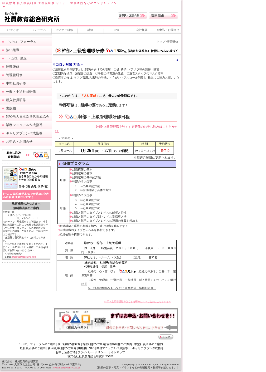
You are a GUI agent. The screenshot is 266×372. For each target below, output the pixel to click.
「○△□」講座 (16, 58)
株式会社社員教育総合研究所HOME (90, 356)
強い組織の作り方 (69, 344)
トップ (161, 41)
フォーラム (39, 30)
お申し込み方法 (66, 352)
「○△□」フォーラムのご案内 (37, 344)
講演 (90, 30)
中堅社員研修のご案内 (148, 344)
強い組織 (12, 50)
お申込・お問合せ (167, 30)
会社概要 (142, 30)
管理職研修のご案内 (119, 344)
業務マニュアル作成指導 (24, 125)
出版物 (11, 108)
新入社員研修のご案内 (62, 348)
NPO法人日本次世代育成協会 (27, 116)
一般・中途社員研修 (21, 91)
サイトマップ (116, 352)
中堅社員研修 (16, 83)
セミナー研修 (64, 30)
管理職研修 (14, 75)
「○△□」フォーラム (21, 42)
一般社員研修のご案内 (31, 348)
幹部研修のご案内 (93, 344)
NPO (116, 30)
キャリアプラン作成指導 (24, 133)
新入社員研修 (16, 100)
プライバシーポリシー (91, 352)
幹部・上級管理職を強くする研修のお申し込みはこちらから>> (137, 301)
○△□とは (13, 30)
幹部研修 (12, 67)
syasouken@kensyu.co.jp (24, 256)
